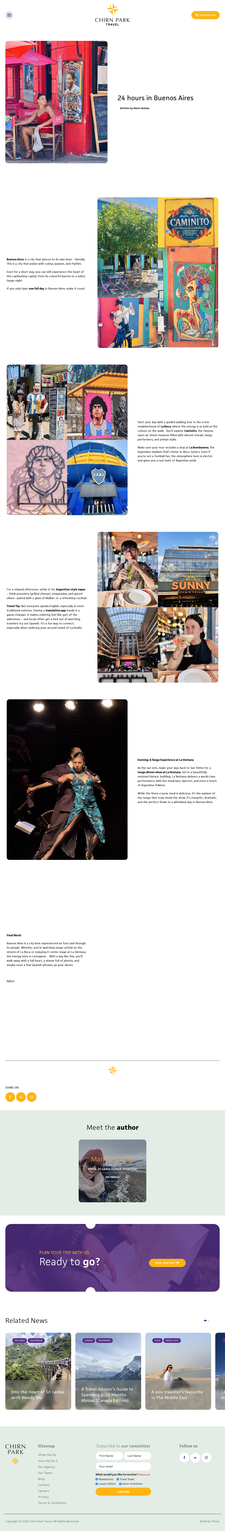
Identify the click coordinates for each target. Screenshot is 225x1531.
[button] (205, 1320)
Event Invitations (132, 1483)
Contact (44, 1485)
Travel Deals (127, 1479)
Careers (43, 1491)
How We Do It (48, 1461)
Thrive (215, 1521)
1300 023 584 (206, 15)
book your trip (167, 1262)
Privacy (43, 1497)
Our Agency (46, 1467)
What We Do (47, 1455)
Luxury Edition (107, 1483)
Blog (41, 1479)
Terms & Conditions (52, 1503)
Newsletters (106, 1479)
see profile (112, 1177)
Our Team (45, 1473)
